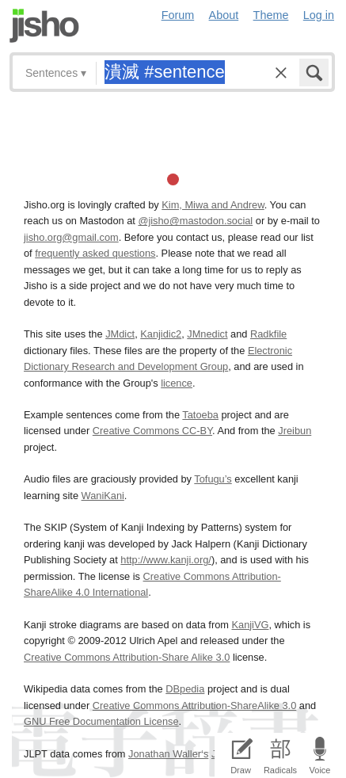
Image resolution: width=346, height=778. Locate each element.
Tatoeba (200, 415)
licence (176, 383)
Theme (271, 15)
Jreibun (294, 431)
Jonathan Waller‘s (168, 754)
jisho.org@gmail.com (71, 237)
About (224, 15)
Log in (318, 15)
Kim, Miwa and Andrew (213, 205)
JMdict (120, 334)
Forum (178, 15)
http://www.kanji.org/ (165, 560)
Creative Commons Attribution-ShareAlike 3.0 (194, 705)
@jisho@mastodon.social (195, 221)
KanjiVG (249, 625)
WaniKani (103, 496)
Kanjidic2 (160, 334)
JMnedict (207, 334)
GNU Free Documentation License (101, 721)
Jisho (44, 26)
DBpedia (184, 689)
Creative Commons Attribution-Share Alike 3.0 (127, 657)
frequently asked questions (95, 253)
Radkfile (268, 334)
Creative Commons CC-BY (152, 431)
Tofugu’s (212, 479)
